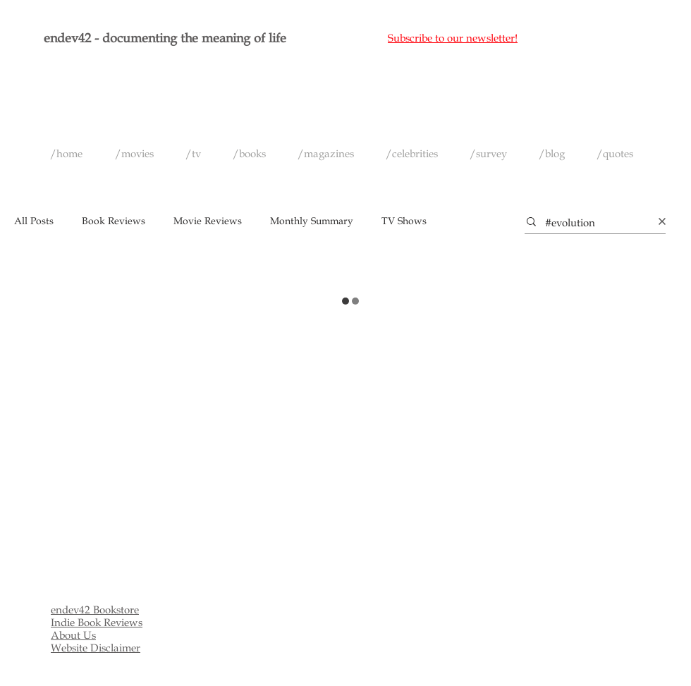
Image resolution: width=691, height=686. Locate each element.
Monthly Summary (311, 221)
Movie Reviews (207, 221)
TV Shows (404, 221)
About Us (73, 635)
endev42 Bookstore (95, 610)
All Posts (34, 221)
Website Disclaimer (95, 648)
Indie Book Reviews (96, 622)
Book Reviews (113, 221)
